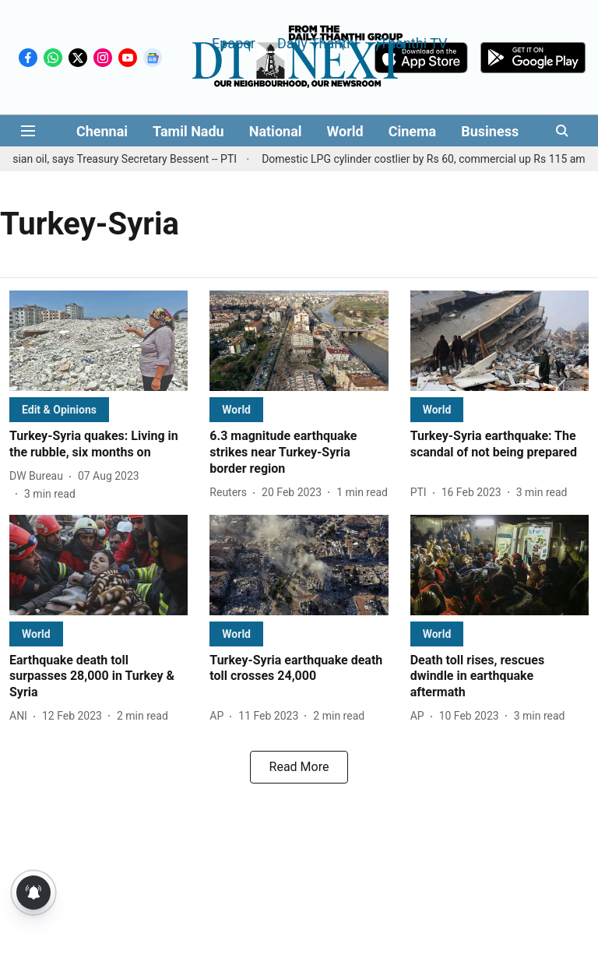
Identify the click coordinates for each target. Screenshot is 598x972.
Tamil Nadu (188, 131)
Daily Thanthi (317, 42)
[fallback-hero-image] (98, 341)
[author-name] (39, 476)
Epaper (233, 42)
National (275, 131)
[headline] (98, 444)
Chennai (102, 131)
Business (490, 131)
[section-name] (59, 409)
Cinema (413, 131)
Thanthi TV (413, 42)
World (345, 131)
